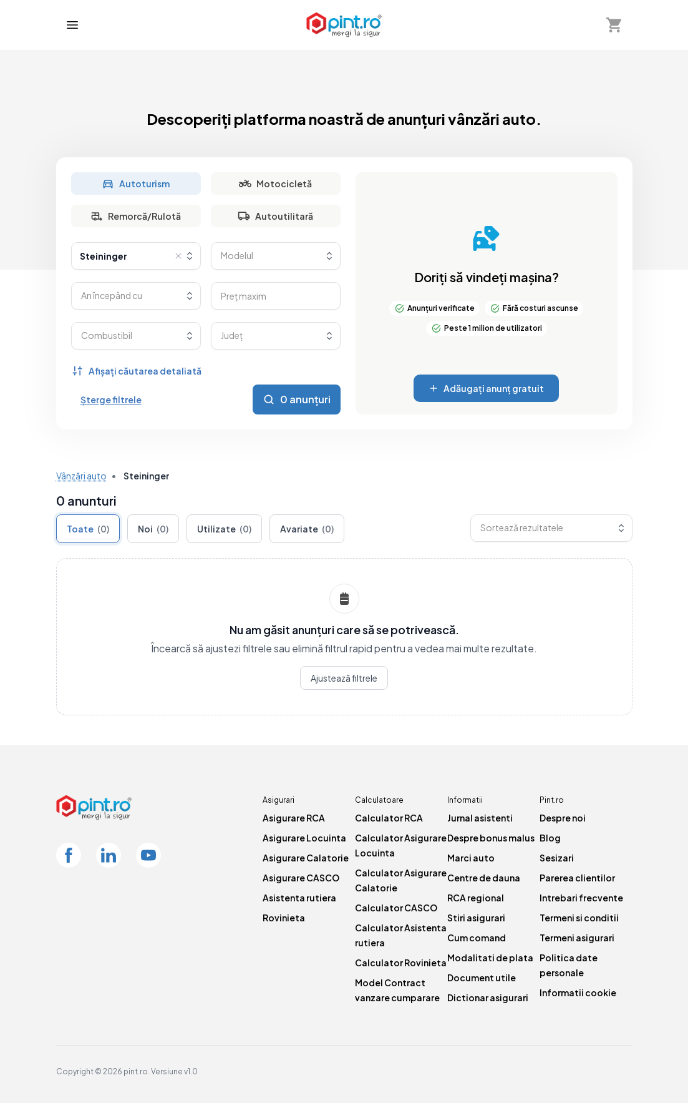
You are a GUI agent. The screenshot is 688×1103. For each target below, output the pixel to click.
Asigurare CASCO (301, 877)
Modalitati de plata (490, 957)
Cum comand (476, 937)
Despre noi (563, 817)
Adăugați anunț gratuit (486, 388)
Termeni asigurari (577, 937)
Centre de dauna (483, 877)
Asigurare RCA (294, 817)
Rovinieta (284, 917)
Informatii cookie (578, 992)
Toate (88, 528)
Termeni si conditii (579, 917)
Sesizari (557, 857)
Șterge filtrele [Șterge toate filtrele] (111, 399)
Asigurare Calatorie (306, 857)
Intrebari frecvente (581, 897)
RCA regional (475, 897)
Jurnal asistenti (480, 817)
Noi (153, 528)
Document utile (481, 977)
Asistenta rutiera (299, 897)
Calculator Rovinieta (401, 962)
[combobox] (136, 256)
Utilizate (224, 528)
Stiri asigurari (476, 917)
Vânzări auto (81, 475)
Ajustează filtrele (344, 678)
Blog (550, 837)
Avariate (307, 528)
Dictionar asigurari (487, 997)
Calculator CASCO (396, 907)
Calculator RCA (389, 817)
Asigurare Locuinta (304, 837)
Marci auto (471, 857)
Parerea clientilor (577, 877)
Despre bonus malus (491, 837)
